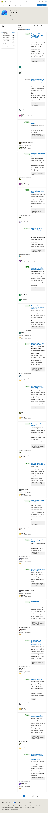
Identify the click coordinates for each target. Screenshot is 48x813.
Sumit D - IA (23, 147)
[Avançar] (39, 1)
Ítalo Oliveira (23, 375)
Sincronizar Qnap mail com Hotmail (38, 540)
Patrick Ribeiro (24, 528)
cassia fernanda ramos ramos (27, 142)
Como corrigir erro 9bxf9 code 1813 (37, 501)
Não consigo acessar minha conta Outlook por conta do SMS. (37, 387)
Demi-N (22, 71)
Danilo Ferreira (24, 783)
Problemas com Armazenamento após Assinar (36, 603)
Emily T (22, 260)
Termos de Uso (23, 807)
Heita (22, 412)
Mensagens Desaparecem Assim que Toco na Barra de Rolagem (37, 307)
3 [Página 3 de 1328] (29, 796)
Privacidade (41, 805)
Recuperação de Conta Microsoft (37, 424)
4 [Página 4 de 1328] (32, 796)
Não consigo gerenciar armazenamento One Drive (38, 463)
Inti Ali (22, 332)
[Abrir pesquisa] (42, 2)
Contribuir (36, 805)
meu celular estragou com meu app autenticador (38, 715)
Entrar (45, 1)
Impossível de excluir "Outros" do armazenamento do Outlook (36, 230)
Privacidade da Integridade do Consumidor (10, 807)
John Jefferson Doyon (25, 221)
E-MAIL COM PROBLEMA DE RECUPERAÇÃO (37, 344)
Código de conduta (31, 807)
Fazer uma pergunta (42, 5)
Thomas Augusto (24, 489)
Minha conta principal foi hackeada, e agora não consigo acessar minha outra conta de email (37, 81)
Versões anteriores (24, 805)
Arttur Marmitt (24, 294)
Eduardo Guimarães (25, 178)
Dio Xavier (23, 337)
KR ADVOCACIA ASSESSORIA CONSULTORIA (27, 66)
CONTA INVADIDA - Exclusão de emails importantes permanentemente (36, 642)
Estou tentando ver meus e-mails (37, 122)
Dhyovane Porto (24, 703)
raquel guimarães (24, 668)
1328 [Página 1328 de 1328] (37, 796)
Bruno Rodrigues (24, 558)
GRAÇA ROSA (24, 629)
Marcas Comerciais (5, 809)
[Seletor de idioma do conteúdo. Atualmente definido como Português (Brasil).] (6, 803)
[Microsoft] (2, 1)
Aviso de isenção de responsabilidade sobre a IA (11, 805)
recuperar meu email (36, 679)
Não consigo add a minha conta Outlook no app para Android (38, 191)
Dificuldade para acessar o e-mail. (38, 154)
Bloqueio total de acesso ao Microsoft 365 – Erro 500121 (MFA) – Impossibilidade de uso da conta (38, 36)
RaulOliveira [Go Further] (26, 256)
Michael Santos (24, 217)
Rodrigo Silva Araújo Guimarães (27, 590)
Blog (31, 805)
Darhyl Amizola (24, 183)
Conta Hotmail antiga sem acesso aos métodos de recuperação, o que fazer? (38, 268)
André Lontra (23, 109)
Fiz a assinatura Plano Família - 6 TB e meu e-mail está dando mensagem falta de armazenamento (37, 756)
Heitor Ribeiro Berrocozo (26, 452)
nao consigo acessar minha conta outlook (38, 569)
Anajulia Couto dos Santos (26, 743)
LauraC (22, 114)
